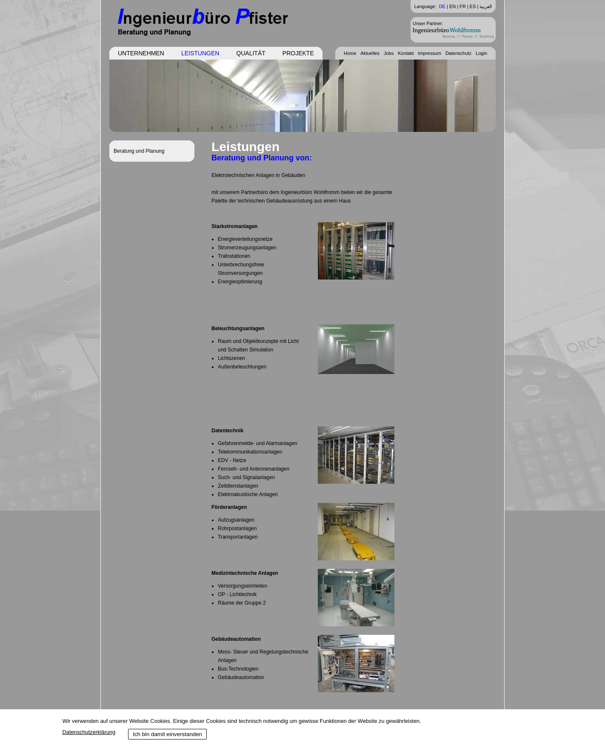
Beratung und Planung (139, 151)
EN (452, 6)
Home (350, 53)
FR (462, 6)
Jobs (389, 53)
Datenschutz (458, 53)
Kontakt (406, 53)
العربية (485, 6)
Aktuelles (370, 53)
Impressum (429, 53)
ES (473, 6)
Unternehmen (141, 53)
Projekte (298, 53)
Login (481, 53)
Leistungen (200, 53)
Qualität (250, 53)
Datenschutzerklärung (89, 732)
